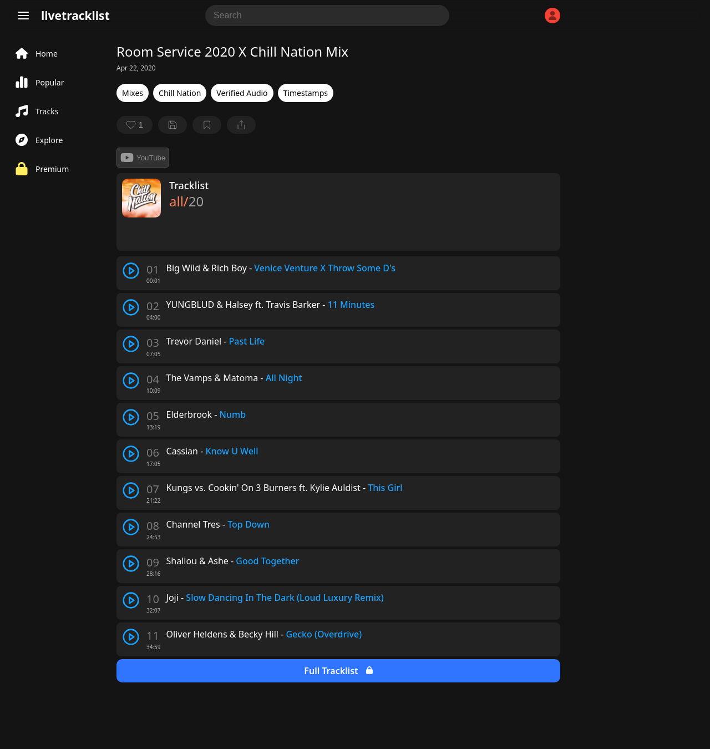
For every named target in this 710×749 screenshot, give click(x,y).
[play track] (131, 271)
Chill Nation (180, 93)
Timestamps (305, 93)
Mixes (132, 93)
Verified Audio (241, 93)
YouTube (142, 157)
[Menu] (23, 15)
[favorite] (134, 125)
